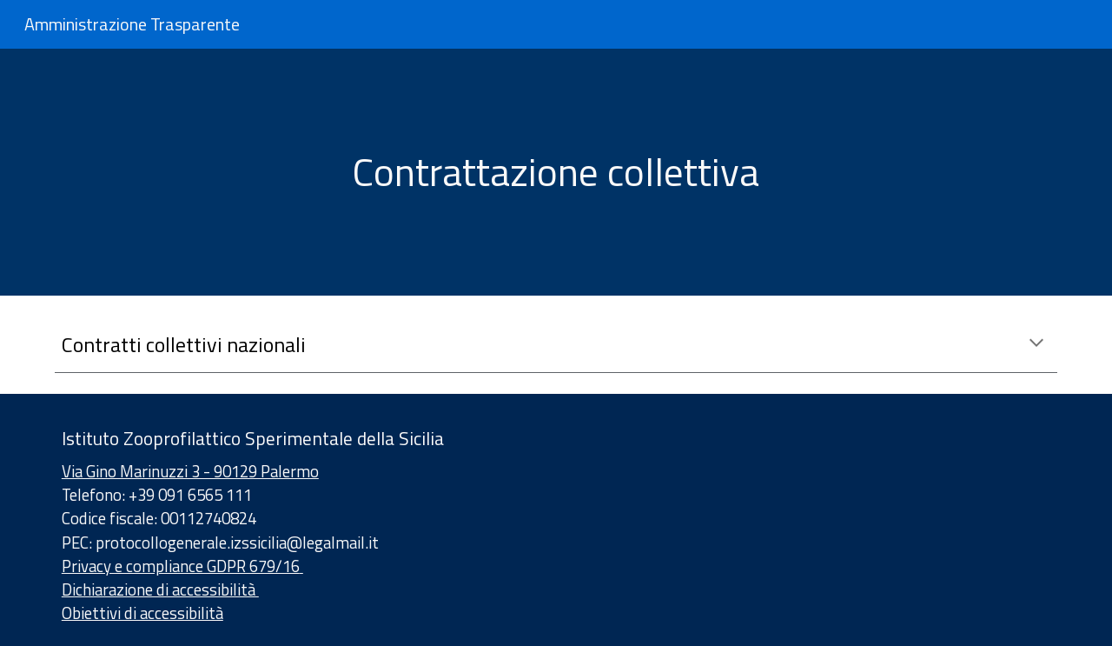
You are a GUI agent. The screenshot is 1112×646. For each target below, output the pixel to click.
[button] (1036, 344)
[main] (556, 172)
